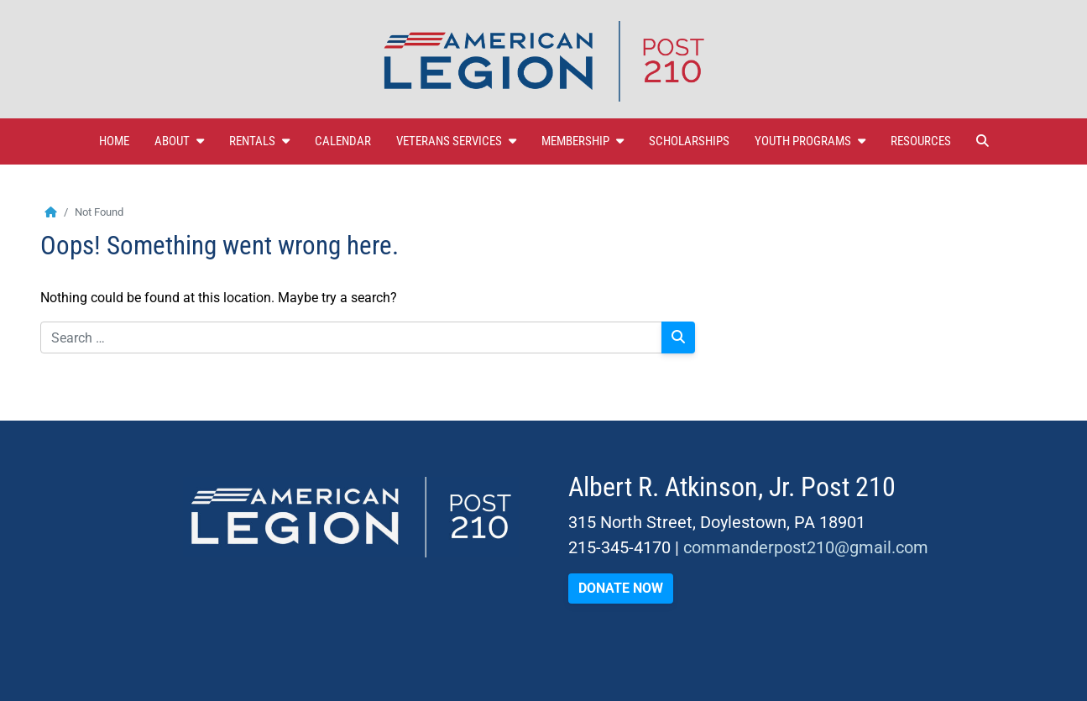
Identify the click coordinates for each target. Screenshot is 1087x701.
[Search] (678, 337)
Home (114, 141)
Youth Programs (810, 141)
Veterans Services (456, 141)
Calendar (343, 141)
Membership (582, 141)
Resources (921, 141)
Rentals (259, 141)
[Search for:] (351, 337)
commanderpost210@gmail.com (805, 547)
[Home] (50, 212)
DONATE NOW (620, 588)
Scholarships (689, 141)
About (179, 141)
